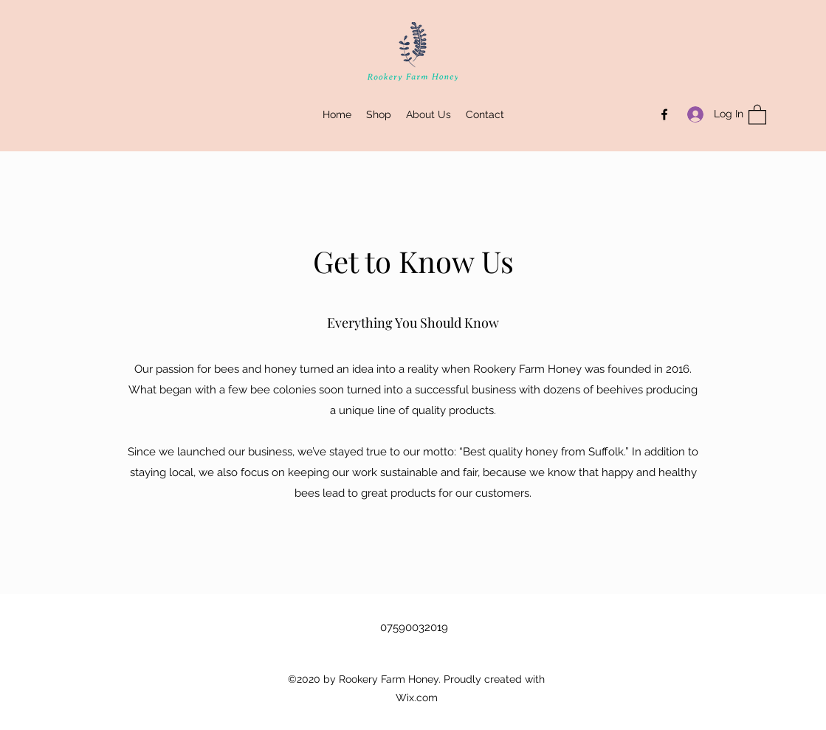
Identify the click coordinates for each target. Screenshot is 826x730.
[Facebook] (664, 114)
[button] (757, 114)
